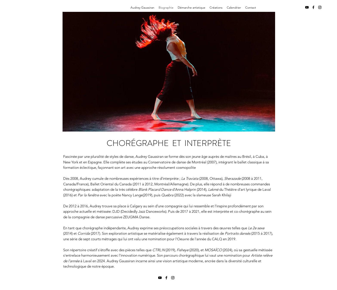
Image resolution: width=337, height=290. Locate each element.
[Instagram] (320, 7)
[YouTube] (307, 7)
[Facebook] (313, 7)
